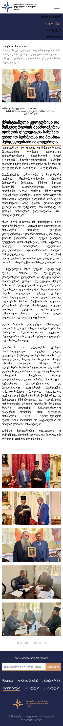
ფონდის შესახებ (27, 680)
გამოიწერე (53, 666)
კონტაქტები (51, 688)
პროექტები (32, 688)
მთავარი (7, 680)
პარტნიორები (51, 680)
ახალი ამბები (11, 688)
